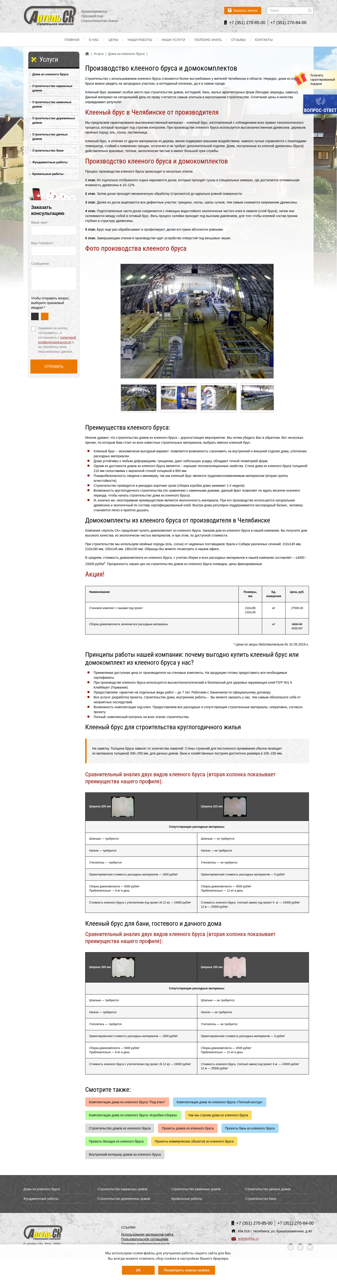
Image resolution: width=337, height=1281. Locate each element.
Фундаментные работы (50, 162)
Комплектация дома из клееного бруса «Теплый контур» (220, 1102)
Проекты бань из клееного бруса (250, 1128)
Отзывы (238, 40)
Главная (71, 40)
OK (138, 1270)
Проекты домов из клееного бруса (188, 1128)
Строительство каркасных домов (52, 88)
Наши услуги (173, 40)
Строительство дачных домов (50, 137)
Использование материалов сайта (147, 1234)
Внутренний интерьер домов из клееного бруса (125, 1154)
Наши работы (140, 40)
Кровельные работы (47, 174)
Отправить (53, 366)
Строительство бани (48, 150)
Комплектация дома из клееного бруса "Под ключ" (127, 1102)
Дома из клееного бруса (50, 74)
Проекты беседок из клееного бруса (116, 1141)
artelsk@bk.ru (245, 1239)
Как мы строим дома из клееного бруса (218, 1115)
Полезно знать (208, 40)
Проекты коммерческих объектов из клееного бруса (194, 1141)
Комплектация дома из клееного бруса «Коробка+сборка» (133, 1115)
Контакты (264, 40)
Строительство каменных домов (51, 104)
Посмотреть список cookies (186, 1270)
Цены (113, 40)
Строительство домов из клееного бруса (119, 1128)
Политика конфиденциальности (145, 1244)
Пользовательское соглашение (144, 1239)
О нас (94, 40)
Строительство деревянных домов (53, 120)
